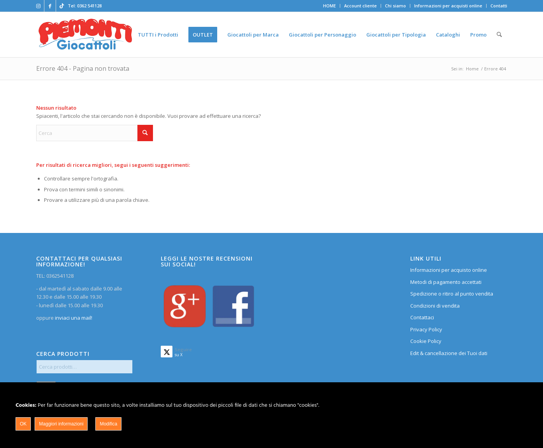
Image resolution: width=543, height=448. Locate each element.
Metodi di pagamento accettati (445, 281)
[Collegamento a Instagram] (38, 6)
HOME (329, 6)
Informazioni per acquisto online (448, 269)
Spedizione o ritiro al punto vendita (451, 293)
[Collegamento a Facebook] (50, 6)
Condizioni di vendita (435, 305)
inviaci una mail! (73, 317)
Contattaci (422, 317)
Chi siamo (395, 6)
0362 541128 (89, 6)
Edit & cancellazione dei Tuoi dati (448, 353)
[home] (85, 34)
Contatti (498, 6)
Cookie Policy (425, 341)
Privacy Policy (426, 329)
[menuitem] (329, 6)
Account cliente (360, 6)
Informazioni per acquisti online (448, 6)
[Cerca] (499, 34)
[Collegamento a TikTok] (62, 6)
